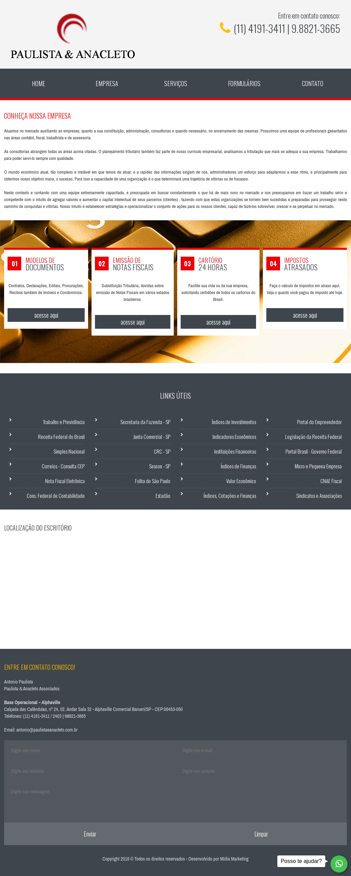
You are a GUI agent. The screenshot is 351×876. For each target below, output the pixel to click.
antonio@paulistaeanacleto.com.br (46, 730)
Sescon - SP (159, 466)
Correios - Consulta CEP (63, 466)
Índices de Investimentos (234, 421)
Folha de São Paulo (152, 480)
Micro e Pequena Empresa (318, 466)
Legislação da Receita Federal (313, 436)
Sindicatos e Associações (319, 495)
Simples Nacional (69, 451)
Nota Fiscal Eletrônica (65, 480)
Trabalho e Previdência (64, 421)
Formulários (244, 83)
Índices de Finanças (238, 466)
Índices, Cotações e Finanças (230, 495)
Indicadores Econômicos (234, 436)
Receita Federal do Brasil (61, 436)
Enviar (90, 833)
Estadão (163, 495)
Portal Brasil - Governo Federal (314, 451)
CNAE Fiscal (331, 480)
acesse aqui (46, 315)
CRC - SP (162, 451)
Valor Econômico (241, 480)
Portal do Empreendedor (319, 421)
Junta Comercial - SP (151, 436)
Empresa (107, 83)
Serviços (175, 83)
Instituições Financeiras (235, 451)
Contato (312, 83)
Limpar (261, 833)
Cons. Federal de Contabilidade (56, 495)
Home (38, 83)
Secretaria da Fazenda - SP (145, 421)
